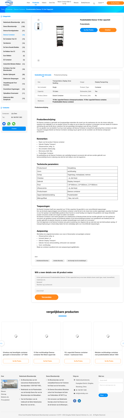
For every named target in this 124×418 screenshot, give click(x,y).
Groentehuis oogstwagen (14, 89)
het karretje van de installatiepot (77, 260)
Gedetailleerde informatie (43, 75)
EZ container (14, 60)
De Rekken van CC (14, 52)
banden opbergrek (14, 75)
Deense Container (14, 35)
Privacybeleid (5, 400)
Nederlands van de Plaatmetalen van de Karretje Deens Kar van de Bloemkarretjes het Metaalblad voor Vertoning (31, 393)
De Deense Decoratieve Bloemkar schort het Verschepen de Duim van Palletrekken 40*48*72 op (58, 392)
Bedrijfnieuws (85, 2)
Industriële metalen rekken (14, 64)
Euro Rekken (14, 56)
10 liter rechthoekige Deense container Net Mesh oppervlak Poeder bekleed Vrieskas (44, 355)
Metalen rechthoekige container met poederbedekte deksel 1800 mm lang (106, 355)
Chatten (14, 128)
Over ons (4, 388)
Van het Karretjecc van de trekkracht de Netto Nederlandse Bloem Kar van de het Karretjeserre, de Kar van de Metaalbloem (31, 402)
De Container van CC (14, 39)
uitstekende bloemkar (42, 260)
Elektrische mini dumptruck (14, 98)
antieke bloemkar (58, 260)
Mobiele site (5, 397)
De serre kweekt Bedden (14, 47)
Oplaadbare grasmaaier (14, 93)
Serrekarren (14, 43)
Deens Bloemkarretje (14, 27)
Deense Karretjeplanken (14, 31)
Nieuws (3, 391)
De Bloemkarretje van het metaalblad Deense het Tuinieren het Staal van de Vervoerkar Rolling (58, 383)
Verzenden (46, 297)
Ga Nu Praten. (115, 3)
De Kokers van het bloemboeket (14, 69)
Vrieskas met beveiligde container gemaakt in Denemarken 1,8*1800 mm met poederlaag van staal (15, 355)
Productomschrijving (60, 75)
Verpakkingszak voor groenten (14, 84)
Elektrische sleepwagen (14, 79)
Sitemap (3, 394)
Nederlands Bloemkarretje (14, 22)
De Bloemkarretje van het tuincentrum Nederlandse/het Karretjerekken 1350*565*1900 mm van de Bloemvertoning (31, 383)
